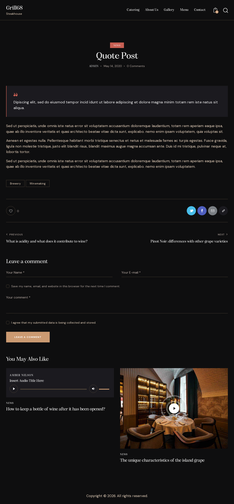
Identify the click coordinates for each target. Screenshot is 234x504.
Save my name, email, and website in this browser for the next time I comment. (65, 286)
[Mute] (93, 389)
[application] (60, 389)
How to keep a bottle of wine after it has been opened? (55, 409)
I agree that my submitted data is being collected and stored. (53, 322)
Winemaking (38, 183)
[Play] (14, 389)
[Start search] (225, 10)
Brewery (15, 183)
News (117, 45)
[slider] (53, 389)
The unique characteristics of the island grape (162, 460)
